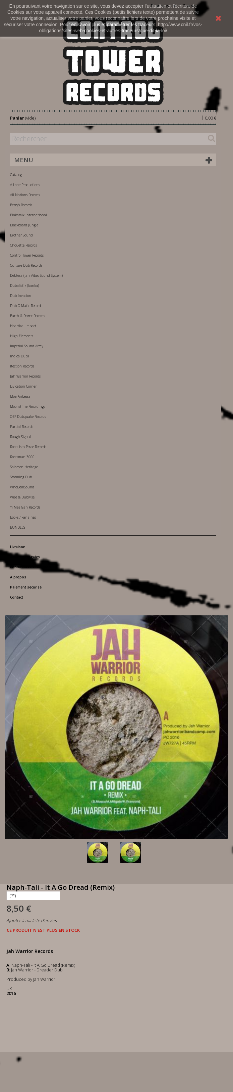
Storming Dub (21, 477)
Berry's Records (21, 205)
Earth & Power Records (27, 315)
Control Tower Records (27, 255)
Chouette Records (23, 245)
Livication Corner (23, 386)
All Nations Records (25, 194)
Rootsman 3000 (22, 456)
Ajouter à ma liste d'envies (31, 920)
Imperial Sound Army (26, 346)
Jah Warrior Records (25, 376)
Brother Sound (21, 235)
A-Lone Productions (25, 184)
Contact (16, 597)
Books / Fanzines (23, 517)
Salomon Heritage (24, 467)
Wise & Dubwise (22, 497)
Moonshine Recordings (27, 406)
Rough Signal (20, 436)
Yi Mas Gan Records (25, 507)
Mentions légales (25, 557)
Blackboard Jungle (24, 225)
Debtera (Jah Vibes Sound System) (36, 275)
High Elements (21, 336)
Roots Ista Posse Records (28, 446)
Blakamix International (28, 215)
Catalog (16, 174)
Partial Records (21, 426)
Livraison (17, 546)
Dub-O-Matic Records (26, 305)
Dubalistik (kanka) (24, 285)
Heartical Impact (23, 325)
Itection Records (22, 366)
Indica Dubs (19, 356)
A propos (18, 577)
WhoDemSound (22, 487)
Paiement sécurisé (26, 587)
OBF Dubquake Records (28, 416)
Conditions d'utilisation (30, 567)
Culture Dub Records (26, 265)
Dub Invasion (20, 295)
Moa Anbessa (20, 396)
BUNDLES (17, 527)
